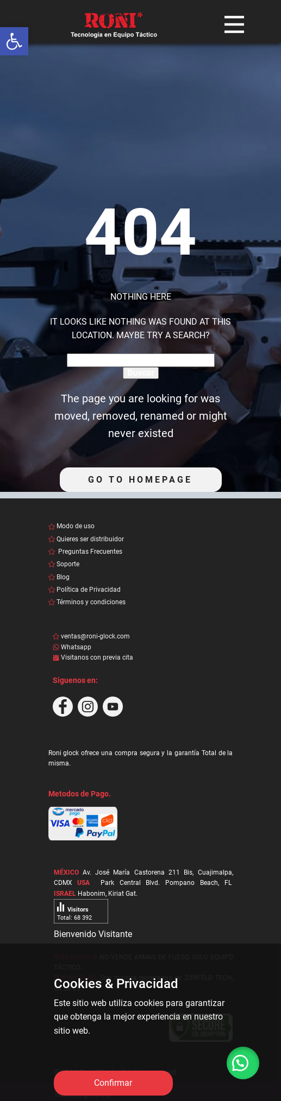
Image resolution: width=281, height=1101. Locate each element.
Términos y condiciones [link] (91, 602)
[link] (14, 41)
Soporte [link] (68, 564)
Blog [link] (63, 577)
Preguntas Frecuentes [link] (89, 551)
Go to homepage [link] (140, 479)
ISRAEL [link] (65, 893)
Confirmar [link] (113, 1083)
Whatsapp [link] (76, 647)
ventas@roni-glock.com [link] (95, 636)
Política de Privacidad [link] (89, 589)
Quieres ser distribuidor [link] (90, 539)
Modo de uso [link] (76, 526)
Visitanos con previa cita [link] (98, 657)
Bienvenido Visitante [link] (93, 934)
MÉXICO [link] (66, 872)
